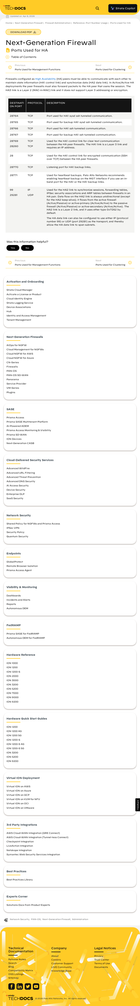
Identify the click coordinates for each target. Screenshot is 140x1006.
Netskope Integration (19, 850)
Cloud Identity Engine (19, 298)
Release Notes (17, 959)
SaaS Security (14, 498)
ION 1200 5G (13, 735)
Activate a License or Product (23, 294)
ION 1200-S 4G (15, 744)
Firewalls (12, 366)
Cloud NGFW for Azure (20, 358)
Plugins (10, 392)
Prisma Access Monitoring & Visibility (28, 430)
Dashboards (13, 595)
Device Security (15, 489)
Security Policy (15, 532)
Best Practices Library (19, 879)
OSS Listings (16, 974)
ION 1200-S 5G (15, 748)
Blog (11, 966)
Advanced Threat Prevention (23, 477)
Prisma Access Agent (19, 570)
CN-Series (12, 362)
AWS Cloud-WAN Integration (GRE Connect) (33, 833)
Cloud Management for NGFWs (25, 349)
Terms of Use (102, 963)
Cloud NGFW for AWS (19, 353)
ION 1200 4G (14, 731)
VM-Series (12, 387)
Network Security (19, 919)
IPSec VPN (12, 527)
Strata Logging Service (19, 302)
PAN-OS (11, 370)
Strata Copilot (122, 8)
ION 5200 (12, 688)
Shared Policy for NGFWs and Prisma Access (33, 523)
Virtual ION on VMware (20, 807)
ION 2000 (12, 676)
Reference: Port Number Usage (90, 23)
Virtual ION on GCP (17, 795)
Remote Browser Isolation (22, 566)
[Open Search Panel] (98, 8)
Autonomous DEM (17, 608)
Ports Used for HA (120, 23)
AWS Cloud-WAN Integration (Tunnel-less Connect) (37, 837)
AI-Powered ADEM (17, 426)
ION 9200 (12, 701)
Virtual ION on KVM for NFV (23, 799)
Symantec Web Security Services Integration (33, 854)
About (55, 956)
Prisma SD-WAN (16, 434)
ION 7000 (12, 693)
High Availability (45, 78)
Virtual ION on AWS (18, 786)
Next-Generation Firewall (29, 23)
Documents (101, 967)
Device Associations (18, 307)
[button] (137, 804)
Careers (56, 959)
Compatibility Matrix (20, 970)
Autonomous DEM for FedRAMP (25, 638)
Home (9, 23)
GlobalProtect (14, 561)
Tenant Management (18, 319)
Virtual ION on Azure (18, 790)
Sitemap (13, 977)
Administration (80, 919)
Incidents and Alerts (18, 599)
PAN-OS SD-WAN (17, 375)
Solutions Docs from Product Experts (28, 905)
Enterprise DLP (15, 494)
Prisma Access (15, 417)
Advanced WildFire (18, 468)
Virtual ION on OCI (17, 803)
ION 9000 (12, 697)
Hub (8, 311)
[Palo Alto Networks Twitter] (28, 988)
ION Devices (13, 439)
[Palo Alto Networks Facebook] (12, 988)
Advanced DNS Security (20, 481)
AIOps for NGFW (16, 345)
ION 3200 (12, 684)
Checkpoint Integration (20, 841)
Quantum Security (17, 536)
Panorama (12, 379)
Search (12, 963)
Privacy (98, 956)
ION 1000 (12, 663)
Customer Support (62, 963)
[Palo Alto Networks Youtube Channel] (36, 988)
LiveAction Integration (19, 845)
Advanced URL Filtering (20, 472)
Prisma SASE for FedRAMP (22, 633)
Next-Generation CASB (20, 443)
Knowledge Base (61, 970)
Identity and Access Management (26, 315)
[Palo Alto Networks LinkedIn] (20, 988)
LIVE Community (61, 967)
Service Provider (16, 383)
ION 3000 (12, 680)
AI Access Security (17, 485)
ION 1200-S (13, 671)
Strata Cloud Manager (19, 289)
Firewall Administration (58, 23)
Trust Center (101, 959)
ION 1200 (12, 667)
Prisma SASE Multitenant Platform (27, 421)
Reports (11, 604)
